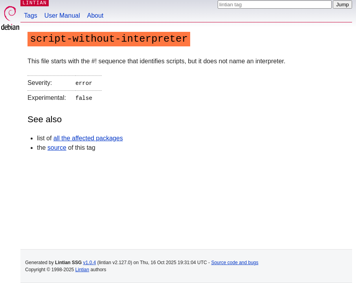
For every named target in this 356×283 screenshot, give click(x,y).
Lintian (82, 269)
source (57, 146)
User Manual (62, 15)
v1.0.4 (89, 262)
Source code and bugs (234, 262)
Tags (30, 15)
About (95, 15)
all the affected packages (88, 136)
